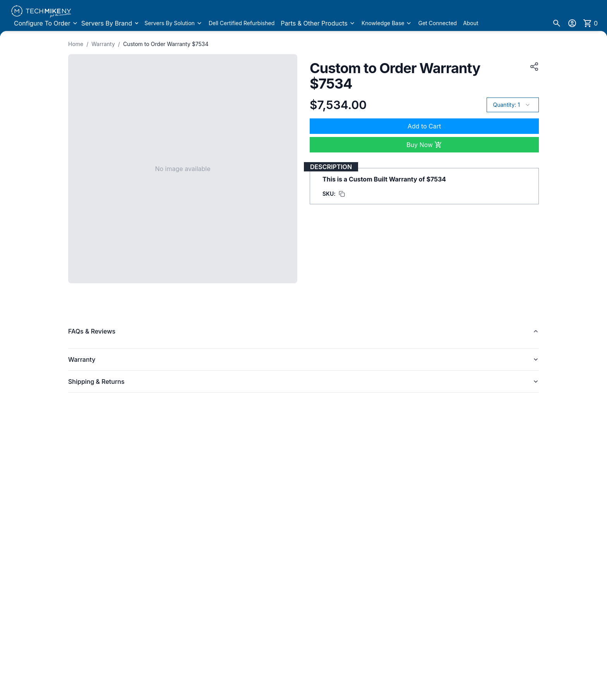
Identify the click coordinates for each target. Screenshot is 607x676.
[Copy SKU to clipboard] (333, 194)
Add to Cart (424, 126)
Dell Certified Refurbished (241, 23)
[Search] (556, 23)
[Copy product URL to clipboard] (532, 66)
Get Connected (437, 23)
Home (75, 44)
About (470, 23)
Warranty (103, 44)
